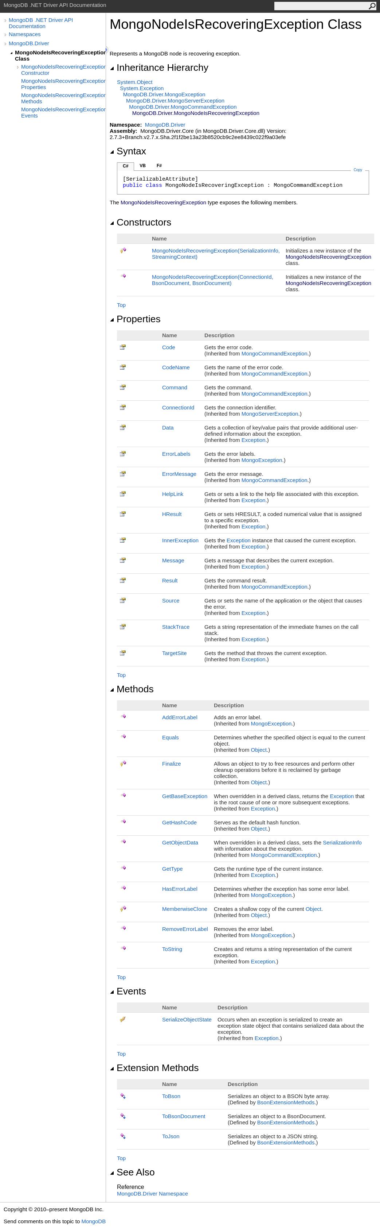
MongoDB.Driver (29, 43)
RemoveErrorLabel (185, 929)
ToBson (171, 1096)
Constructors (140, 222)
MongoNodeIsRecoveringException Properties (63, 84)
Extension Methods (154, 1067)
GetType (172, 869)
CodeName (176, 367)
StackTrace (175, 627)
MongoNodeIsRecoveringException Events (63, 112)
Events (128, 991)
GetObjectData (180, 842)
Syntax (128, 151)
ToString (172, 949)
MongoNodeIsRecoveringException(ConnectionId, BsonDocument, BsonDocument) (212, 280)
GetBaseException (184, 796)
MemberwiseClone (184, 909)
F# (159, 165)
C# (125, 166)
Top (121, 305)
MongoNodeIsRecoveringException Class (60, 55)
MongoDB (93, 1221)
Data (168, 427)
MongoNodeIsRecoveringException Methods (63, 98)
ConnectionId (178, 407)
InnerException (180, 540)
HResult (171, 514)
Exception (254, 440)
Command (174, 387)
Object (259, 750)
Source (171, 600)
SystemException (142, 88)
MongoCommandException (274, 353)
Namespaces (25, 34)
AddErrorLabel (179, 717)
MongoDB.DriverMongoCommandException (182, 107)
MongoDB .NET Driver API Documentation (41, 23)
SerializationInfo (342, 842)
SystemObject (135, 82)
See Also (132, 1172)
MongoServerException (270, 414)
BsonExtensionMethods (286, 1102)
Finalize (171, 764)
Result (170, 580)
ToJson (171, 1136)
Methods (132, 689)
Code (168, 347)
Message (173, 560)
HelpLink (172, 494)
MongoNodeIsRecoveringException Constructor (63, 69)
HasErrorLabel (179, 889)
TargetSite (174, 653)
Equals (170, 737)
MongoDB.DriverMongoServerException (175, 100)
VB (143, 165)
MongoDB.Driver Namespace (152, 1193)
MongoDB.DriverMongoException (164, 94)
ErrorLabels (176, 454)
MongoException (262, 460)
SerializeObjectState (187, 1019)
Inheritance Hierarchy (159, 67)
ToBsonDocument (183, 1116)
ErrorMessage (179, 474)
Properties (135, 318)
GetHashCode (179, 822)
